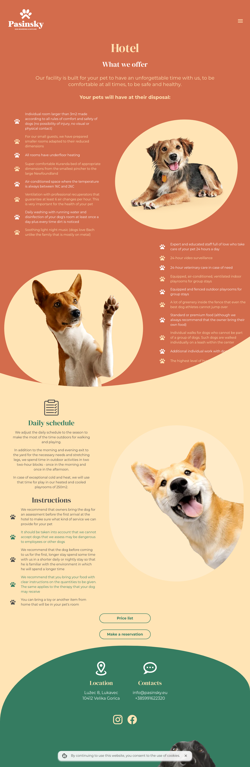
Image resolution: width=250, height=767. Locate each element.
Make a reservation (125, 634)
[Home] (25, 21)
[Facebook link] (132, 719)
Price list (125, 618)
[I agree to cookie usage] (186, 756)
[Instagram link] (117, 719)
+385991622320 (150, 698)
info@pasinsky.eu (150, 692)
